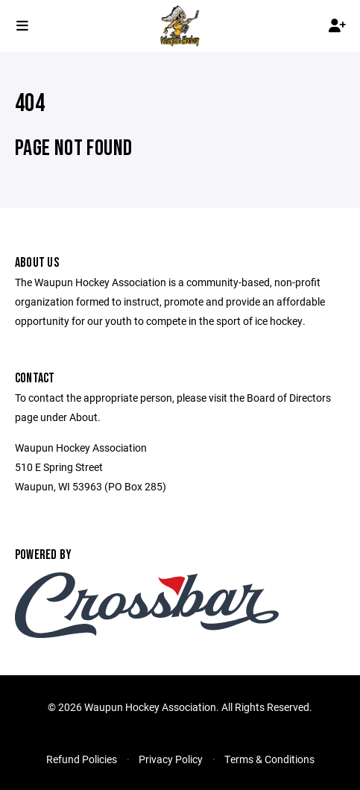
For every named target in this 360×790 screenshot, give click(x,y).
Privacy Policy (171, 759)
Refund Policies (81, 759)
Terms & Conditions (269, 759)
